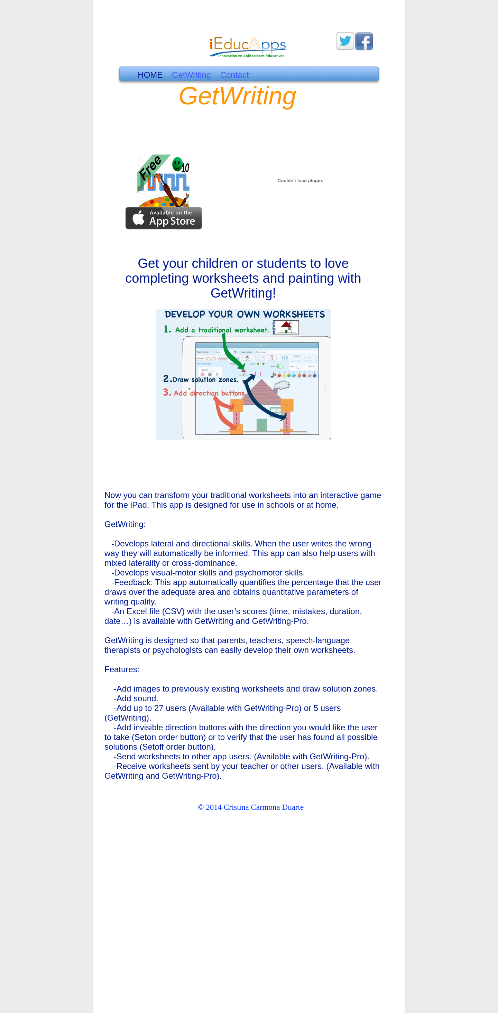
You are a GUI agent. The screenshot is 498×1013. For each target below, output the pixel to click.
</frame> (390, 266)
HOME (150, 74)
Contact (234, 74)
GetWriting (192, 74)
